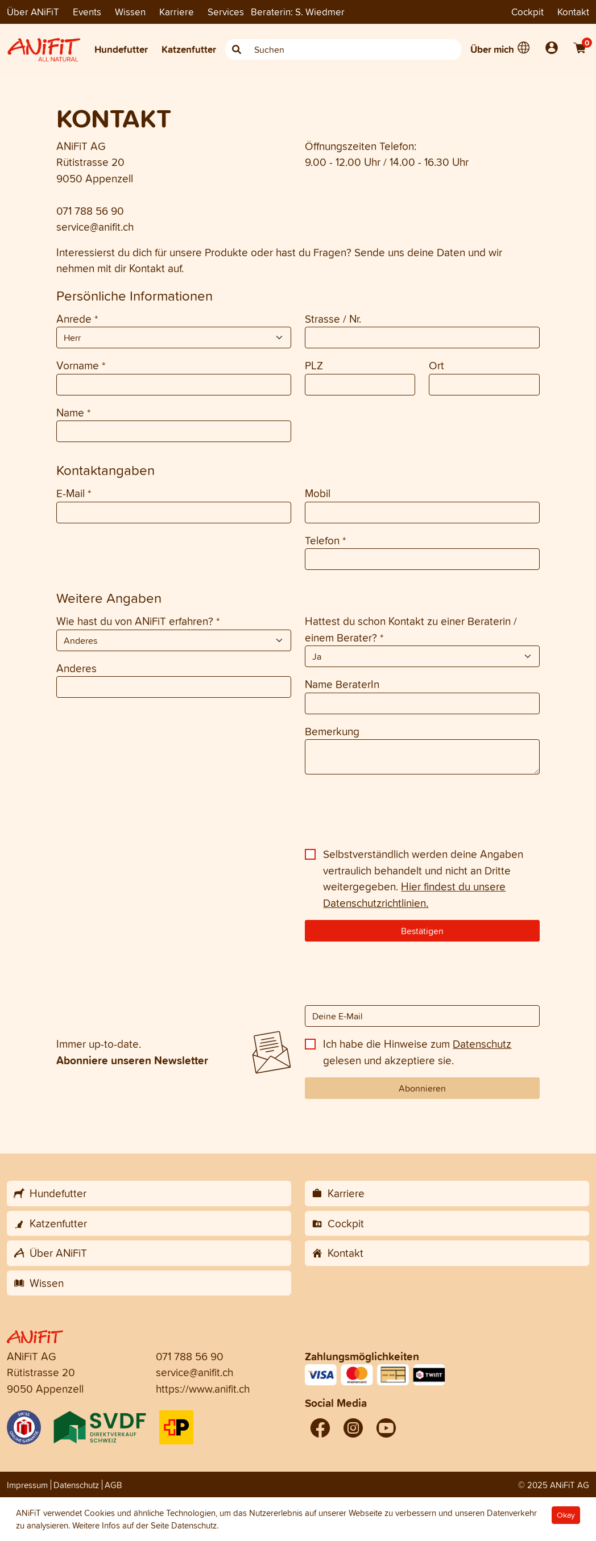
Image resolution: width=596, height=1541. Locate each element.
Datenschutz (482, 1044)
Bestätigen (422, 931)
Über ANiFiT (33, 12)
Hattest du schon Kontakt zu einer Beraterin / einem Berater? (411, 629)
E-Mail (73, 493)
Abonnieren (422, 1088)
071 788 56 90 (90, 211)
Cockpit (527, 12)
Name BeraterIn (342, 684)
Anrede (77, 319)
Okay (566, 1515)
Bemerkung (332, 731)
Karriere (176, 12)
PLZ (314, 365)
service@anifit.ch (95, 226)
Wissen (130, 12)
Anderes (76, 668)
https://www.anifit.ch (203, 1388)
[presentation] (142, 815)
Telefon (325, 540)
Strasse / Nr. (333, 319)
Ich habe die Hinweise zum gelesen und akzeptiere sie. (417, 1052)
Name (73, 412)
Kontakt (573, 12)
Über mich (492, 49)
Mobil (317, 493)
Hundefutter (121, 49)
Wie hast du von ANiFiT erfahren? (138, 621)
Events (87, 12)
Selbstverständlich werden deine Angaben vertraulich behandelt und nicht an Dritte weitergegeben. (423, 878)
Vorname (80, 365)
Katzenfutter (189, 49)
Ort (436, 365)
